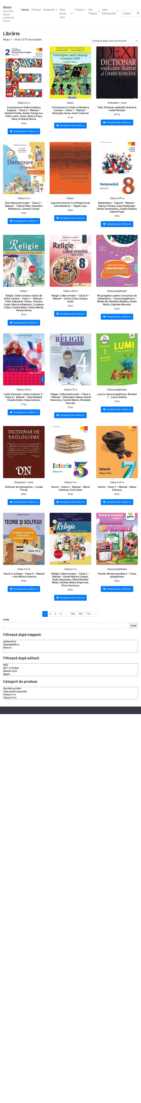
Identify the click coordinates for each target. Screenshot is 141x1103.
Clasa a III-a (70, 697)
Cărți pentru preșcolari (70, 691)
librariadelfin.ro (70, 644)
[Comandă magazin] (114, 41)
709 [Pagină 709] (80, 613)
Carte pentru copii (66, 13)
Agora (70, 674)
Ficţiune (80, 9)
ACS (70, 665)
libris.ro (70, 647)
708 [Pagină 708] (72, 613)
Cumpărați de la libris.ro (25, 131)
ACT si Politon (70, 668)
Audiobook (50, 9)
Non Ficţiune (93, 11)
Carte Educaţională (110, 11)
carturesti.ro (70, 641)
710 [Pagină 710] (88, 613)
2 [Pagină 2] (50, 613)
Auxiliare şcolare (70, 688)
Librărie (25, 9)
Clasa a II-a (70, 694)
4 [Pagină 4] (60, 613)
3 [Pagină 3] (55, 613)
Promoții (36, 9)
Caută (6, 619)
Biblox (7, 7)
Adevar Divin (70, 671)
